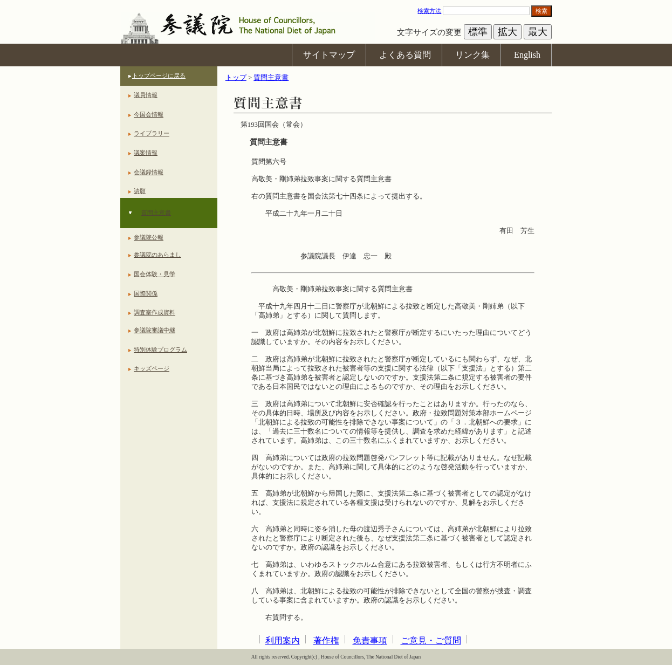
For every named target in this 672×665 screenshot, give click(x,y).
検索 (541, 11)
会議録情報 (148, 172)
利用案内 (282, 640)
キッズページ (151, 368)
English (527, 54)
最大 (537, 31)
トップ (235, 77)
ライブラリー (151, 133)
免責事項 (370, 640)
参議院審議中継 (154, 330)
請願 (140, 191)
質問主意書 (156, 212)
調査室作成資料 (154, 312)
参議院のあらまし (157, 254)
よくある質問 (405, 54)
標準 (478, 31)
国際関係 (145, 293)
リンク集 (472, 54)
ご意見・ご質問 (431, 640)
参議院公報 (148, 237)
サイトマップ (329, 54)
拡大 (507, 31)
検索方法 (429, 11)
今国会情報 (148, 114)
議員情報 (145, 95)
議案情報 (145, 152)
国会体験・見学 (154, 274)
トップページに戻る (159, 75)
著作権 (326, 640)
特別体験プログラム (160, 349)
